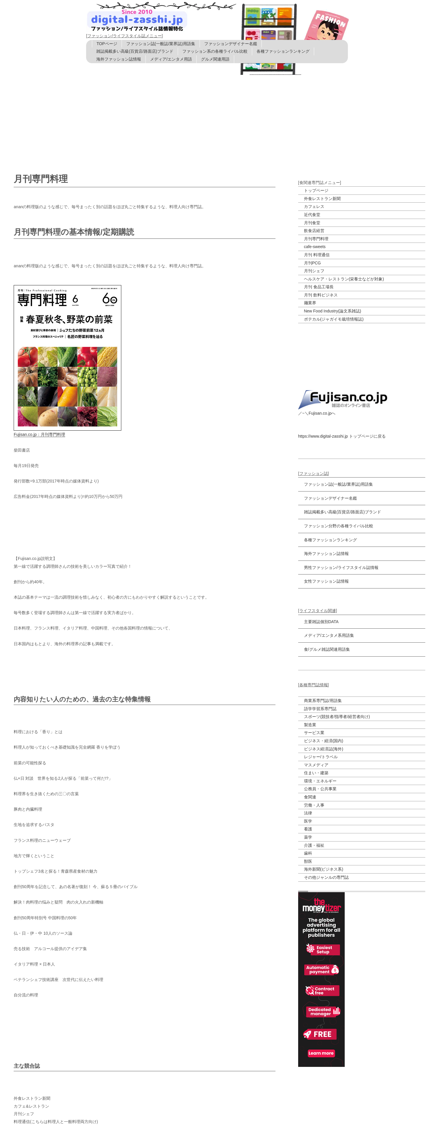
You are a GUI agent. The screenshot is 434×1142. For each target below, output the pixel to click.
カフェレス (314, 206)
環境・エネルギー (320, 781)
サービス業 (314, 732)
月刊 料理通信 (317, 254)
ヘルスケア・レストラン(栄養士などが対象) (344, 279)
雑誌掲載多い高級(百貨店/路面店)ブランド (134, 51)
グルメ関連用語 (215, 59)
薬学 (308, 837)
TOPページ (107, 43)
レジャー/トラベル (321, 756)
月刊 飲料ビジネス (321, 295)
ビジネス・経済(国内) (323, 740)
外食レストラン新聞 (322, 198)
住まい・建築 (316, 772)
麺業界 (310, 302)
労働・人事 (314, 805)
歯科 (308, 853)
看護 (308, 829)
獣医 (308, 861)
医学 (308, 821)
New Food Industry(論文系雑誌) (332, 311)
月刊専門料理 (316, 238)
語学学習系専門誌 (320, 708)
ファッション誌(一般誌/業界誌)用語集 (160, 43)
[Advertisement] (217, 118)
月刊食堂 (312, 222)
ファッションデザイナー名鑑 (230, 43)
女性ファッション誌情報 (326, 581)
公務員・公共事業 (320, 788)
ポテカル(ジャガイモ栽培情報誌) (334, 319)
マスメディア (316, 765)
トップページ (316, 190)
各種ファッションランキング (283, 51)
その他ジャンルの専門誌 (326, 877)
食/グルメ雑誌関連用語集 (327, 649)
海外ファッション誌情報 (118, 59)
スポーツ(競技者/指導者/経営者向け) (337, 716)
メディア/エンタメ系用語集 (329, 635)
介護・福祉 (314, 845)
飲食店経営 (314, 230)
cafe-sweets (315, 246)
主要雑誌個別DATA (321, 621)
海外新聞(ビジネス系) (323, 869)
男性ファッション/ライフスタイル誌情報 (341, 567)
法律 (308, 813)
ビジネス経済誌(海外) (323, 749)
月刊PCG (312, 263)
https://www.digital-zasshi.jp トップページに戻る (342, 436)
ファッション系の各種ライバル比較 (215, 51)
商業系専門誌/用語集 (323, 700)
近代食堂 (312, 214)
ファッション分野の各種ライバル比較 (338, 526)
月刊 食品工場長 (319, 286)
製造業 (310, 724)
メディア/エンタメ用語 (171, 59)
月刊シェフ (314, 270)
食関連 (310, 797)
